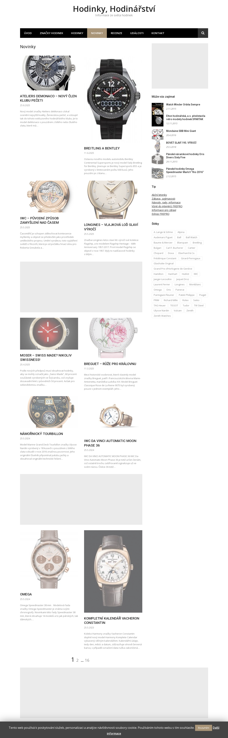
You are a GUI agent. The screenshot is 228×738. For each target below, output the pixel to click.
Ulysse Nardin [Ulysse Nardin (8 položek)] (161, 310)
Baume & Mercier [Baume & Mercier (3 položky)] (163, 242)
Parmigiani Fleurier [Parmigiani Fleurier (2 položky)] (164, 295)
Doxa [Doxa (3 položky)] (171, 253)
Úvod (28, 33)
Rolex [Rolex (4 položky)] (185, 300)
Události (137, 33)
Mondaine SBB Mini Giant (181, 131)
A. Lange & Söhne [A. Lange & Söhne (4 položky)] (163, 232)
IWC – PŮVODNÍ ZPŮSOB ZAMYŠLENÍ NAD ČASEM (39, 220)
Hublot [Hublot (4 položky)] (185, 274)
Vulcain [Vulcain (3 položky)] (178, 310)
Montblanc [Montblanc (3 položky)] (195, 284)
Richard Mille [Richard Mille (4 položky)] (171, 300)
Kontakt (158, 33)
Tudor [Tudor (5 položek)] (186, 305)
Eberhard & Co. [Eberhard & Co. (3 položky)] (186, 253)
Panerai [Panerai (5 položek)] (180, 289)
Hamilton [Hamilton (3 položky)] (158, 274)
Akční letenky (159, 195)
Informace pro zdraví (164, 210)
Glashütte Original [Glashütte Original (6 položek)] (164, 263)
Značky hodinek (51, 33)
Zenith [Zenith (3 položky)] (189, 310)
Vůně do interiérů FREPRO (167, 206)
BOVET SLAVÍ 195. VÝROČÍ (181, 142)
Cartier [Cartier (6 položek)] (191, 247)
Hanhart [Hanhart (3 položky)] (172, 274)
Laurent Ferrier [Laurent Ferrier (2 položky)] (162, 284)
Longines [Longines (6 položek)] (180, 284)
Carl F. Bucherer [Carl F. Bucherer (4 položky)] (174, 247)
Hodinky (77, 33)
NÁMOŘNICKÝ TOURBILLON (41, 434)
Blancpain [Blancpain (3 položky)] (182, 242)
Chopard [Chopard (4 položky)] (158, 253)
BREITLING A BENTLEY (102, 148)
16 (87, 660)
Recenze (116, 33)
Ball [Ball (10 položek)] (179, 237)
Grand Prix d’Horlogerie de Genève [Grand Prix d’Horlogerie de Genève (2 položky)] (173, 268)
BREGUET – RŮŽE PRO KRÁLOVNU (110, 364)
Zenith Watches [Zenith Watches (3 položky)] (162, 315)
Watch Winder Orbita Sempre (183, 104)
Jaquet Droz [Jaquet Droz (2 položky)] (182, 279)
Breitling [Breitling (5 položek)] (197, 242)
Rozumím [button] (203, 727)
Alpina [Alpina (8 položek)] (181, 232)
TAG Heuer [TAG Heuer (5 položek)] (160, 305)
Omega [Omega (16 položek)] (158, 289)
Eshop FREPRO (160, 214)
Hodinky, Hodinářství (114, 8)
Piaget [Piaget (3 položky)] (202, 295)
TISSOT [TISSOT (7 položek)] (174, 305)
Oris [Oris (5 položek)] (168, 289)
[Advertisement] (81, 287)
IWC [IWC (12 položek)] (196, 274)
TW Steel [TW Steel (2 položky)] (199, 305)
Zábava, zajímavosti (163, 198)
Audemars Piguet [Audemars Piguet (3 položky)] (163, 237)
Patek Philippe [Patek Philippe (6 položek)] (187, 295)
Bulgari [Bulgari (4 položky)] (157, 247)
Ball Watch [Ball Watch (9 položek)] (191, 237)
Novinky (97, 33)
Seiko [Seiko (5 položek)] (196, 300)
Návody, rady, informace (166, 202)
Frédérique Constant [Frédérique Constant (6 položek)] (165, 258)
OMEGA (26, 594)
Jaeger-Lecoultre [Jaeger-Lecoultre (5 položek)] (163, 279)
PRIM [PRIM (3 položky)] (156, 300)
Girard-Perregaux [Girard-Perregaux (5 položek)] (190, 258)
